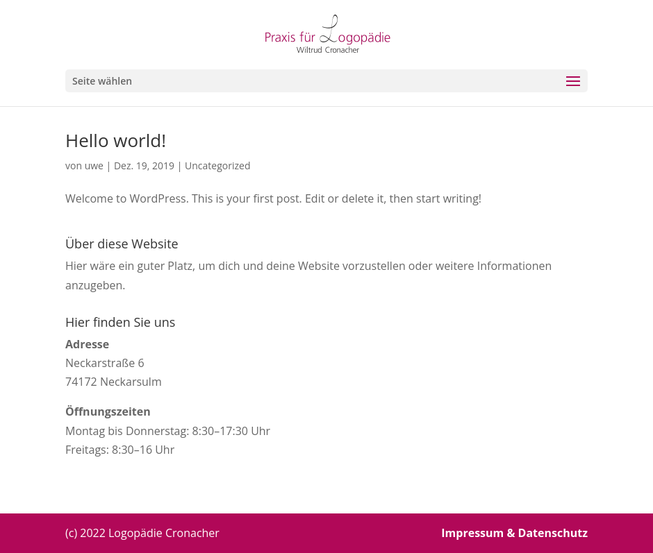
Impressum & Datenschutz (514, 533)
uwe (94, 165)
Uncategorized (217, 165)
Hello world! (115, 140)
